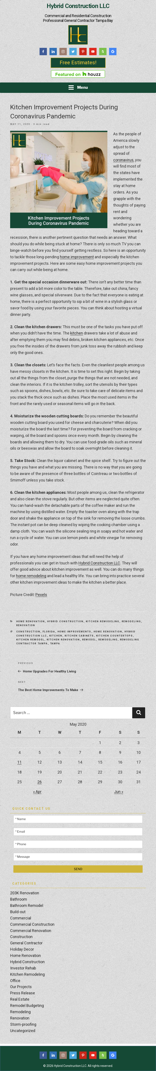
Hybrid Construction (65, 621)
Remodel (89, 639)
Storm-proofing (23, 1024)
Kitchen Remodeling (102, 621)
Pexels (41, 594)
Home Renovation (30, 621)
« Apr (37, 791)
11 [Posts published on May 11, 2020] (19, 762)
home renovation (108, 631)
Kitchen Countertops (114, 635)
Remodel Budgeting (27, 1005)
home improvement (77, 257)
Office (15, 980)
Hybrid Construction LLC (78, 6)
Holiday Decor (22, 949)
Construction (21, 936)
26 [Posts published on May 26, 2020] (39, 782)
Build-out (17, 911)
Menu (78, 87)
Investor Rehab (23, 968)
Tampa (55, 643)
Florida (49, 631)
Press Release (22, 993)
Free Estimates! (78, 63)
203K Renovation (24, 893)
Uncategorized (22, 1030)
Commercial (20, 918)
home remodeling (31, 575)
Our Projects (21, 986)
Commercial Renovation (30, 930)
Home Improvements (74, 631)
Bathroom (18, 899)
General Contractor (26, 943)
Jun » (118, 791)
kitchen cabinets (79, 635)
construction (28, 631)
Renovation (25, 625)
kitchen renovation (63, 639)
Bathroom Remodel (26, 905)
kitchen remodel (30, 639)
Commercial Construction (32, 924)
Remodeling (131, 621)
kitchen (76, 333)
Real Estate (19, 999)
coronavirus (123, 160)
